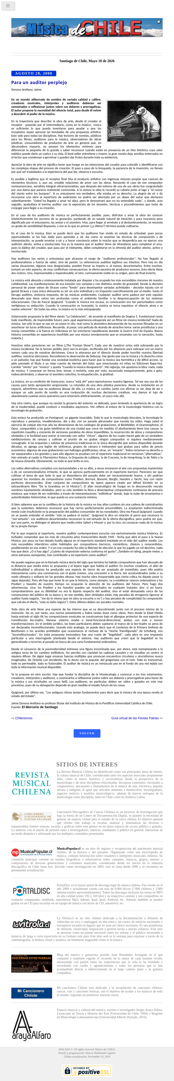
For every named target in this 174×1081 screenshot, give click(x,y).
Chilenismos (23, 718)
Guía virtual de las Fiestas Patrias (135, 718)
